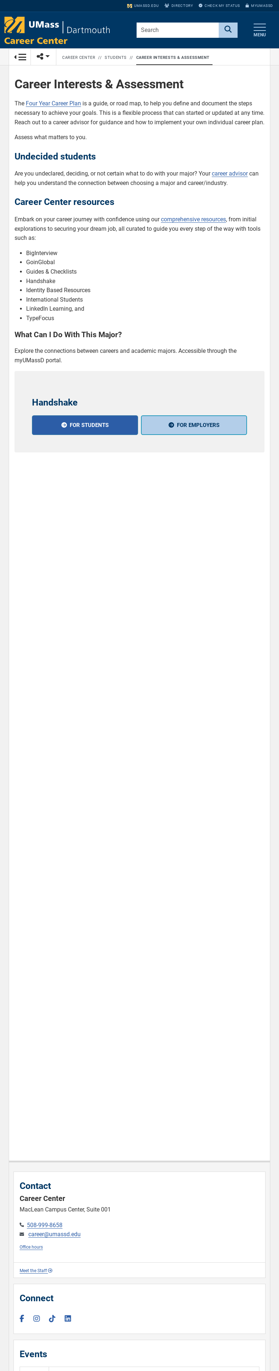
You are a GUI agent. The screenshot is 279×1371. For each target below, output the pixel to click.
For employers (198, 425)
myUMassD (259, 6)
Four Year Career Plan (53, 103)
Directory (179, 6)
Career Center (78, 57)
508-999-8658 (44, 1225)
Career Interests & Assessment (173, 57)
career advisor (230, 173)
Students (115, 57)
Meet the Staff (36, 1270)
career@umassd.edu (54, 1234)
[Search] (228, 30)
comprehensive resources (193, 219)
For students (89, 425)
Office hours (31, 1247)
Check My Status (219, 6)
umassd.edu (143, 6)
